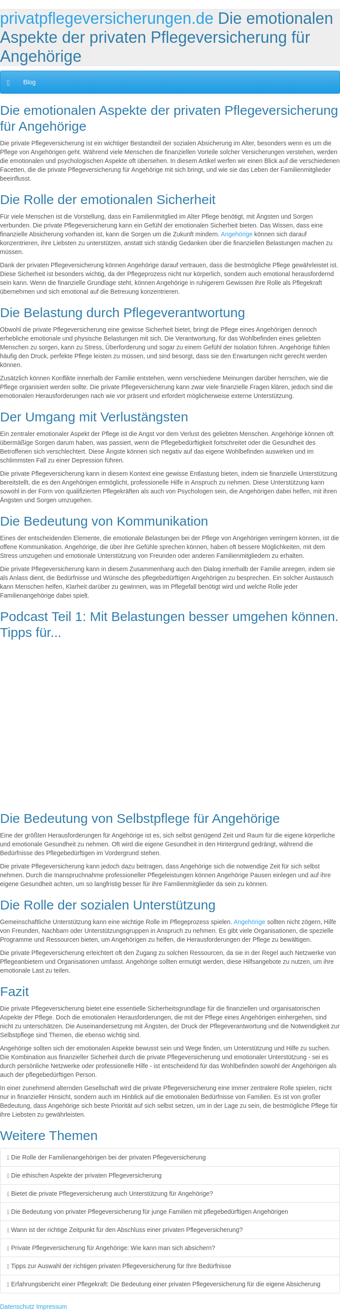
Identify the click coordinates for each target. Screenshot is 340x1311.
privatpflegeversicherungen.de (106, 18)
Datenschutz (17, 1306)
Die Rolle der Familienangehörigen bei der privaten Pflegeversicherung (106, 1157)
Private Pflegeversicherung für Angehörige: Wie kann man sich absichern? (111, 1247)
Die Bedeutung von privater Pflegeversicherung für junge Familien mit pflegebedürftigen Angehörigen (147, 1211)
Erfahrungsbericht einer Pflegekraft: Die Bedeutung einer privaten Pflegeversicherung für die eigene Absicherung (164, 1284)
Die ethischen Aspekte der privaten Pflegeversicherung (84, 1175)
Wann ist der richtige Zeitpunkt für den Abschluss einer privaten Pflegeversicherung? (125, 1229)
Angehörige (237, 234)
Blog (29, 82)
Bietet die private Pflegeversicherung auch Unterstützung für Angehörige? (110, 1193)
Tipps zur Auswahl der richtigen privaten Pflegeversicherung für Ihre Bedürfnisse (119, 1265)
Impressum (51, 1306)
